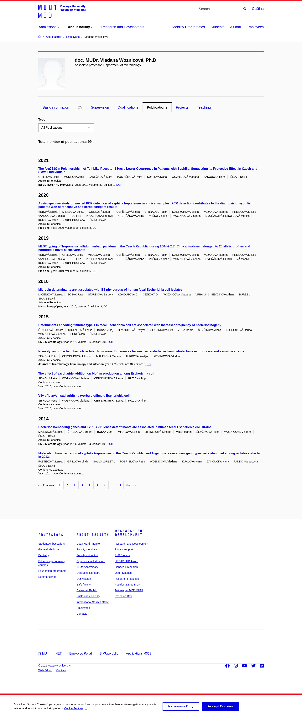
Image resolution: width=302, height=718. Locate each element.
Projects (182, 107)
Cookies (61, 670)
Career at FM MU (86, 590)
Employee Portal (80, 653)
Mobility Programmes (188, 27)
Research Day (123, 596)
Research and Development (130, 533)
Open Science (123, 572)
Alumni (235, 27)
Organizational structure (90, 561)
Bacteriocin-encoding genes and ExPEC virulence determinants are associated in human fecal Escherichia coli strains (124, 427)
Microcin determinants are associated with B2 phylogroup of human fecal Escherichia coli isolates (110, 289)
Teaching (204, 107)
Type (41, 119)
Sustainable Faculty (88, 596)
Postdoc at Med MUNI (128, 584)
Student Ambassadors (51, 543)
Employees (255, 27)
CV (80, 107)
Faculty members (86, 549)
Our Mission (83, 578)
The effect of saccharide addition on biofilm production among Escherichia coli (96, 373)
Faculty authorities (87, 555)
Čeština (258, 9)
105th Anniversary (87, 567)
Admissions (50, 535)
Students (217, 27)
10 (120, 485)
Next (131, 485)
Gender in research (126, 567)
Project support (124, 549)
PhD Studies (122, 555)
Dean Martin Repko (88, 543)
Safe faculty (83, 584)
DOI (118, 184)
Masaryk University (59, 665)
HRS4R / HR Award (126, 561)
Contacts (81, 613)
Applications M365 (138, 653)
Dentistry (43, 555)
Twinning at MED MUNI (129, 590)
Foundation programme (52, 570)
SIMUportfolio (109, 653)
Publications (157, 107)
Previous (46, 485)
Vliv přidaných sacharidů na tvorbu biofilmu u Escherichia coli (84, 395)
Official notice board (88, 572)
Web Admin (45, 670)
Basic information (56, 107)
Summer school (47, 576)
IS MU (42, 653)
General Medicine (49, 549)
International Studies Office (92, 602)
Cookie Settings (75, 710)
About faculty (92, 535)
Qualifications (127, 107)
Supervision (100, 107)
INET (58, 653)
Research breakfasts (127, 578)
